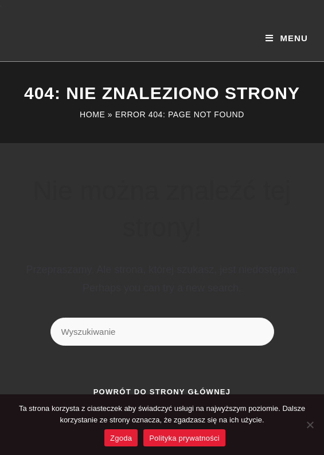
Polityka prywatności (184, 438)
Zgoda (121, 438)
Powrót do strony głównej (162, 391)
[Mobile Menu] (286, 38)
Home (92, 114)
